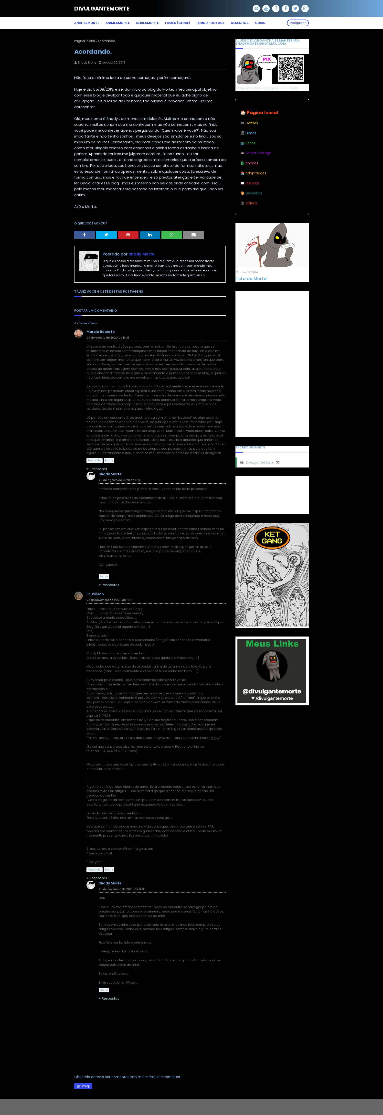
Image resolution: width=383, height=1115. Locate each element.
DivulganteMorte (101, 8)
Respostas (98, 469)
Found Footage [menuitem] (210, 23)
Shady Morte (86, 62)
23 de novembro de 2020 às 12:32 (110, 600)
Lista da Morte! (251, 279)
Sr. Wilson (95, 594)
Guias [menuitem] (260, 23)
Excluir (109, 460)
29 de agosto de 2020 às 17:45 (120, 480)
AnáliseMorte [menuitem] (86, 23)
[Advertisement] (272, 364)
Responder (94, 460)
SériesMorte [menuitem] (147, 23)
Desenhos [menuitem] (240, 23)
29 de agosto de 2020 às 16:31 (108, 338)
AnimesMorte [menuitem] (118, 23)
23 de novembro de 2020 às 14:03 (122, 889)
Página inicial (84, 41)
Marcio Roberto (100, 331)
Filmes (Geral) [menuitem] (177, 23)
